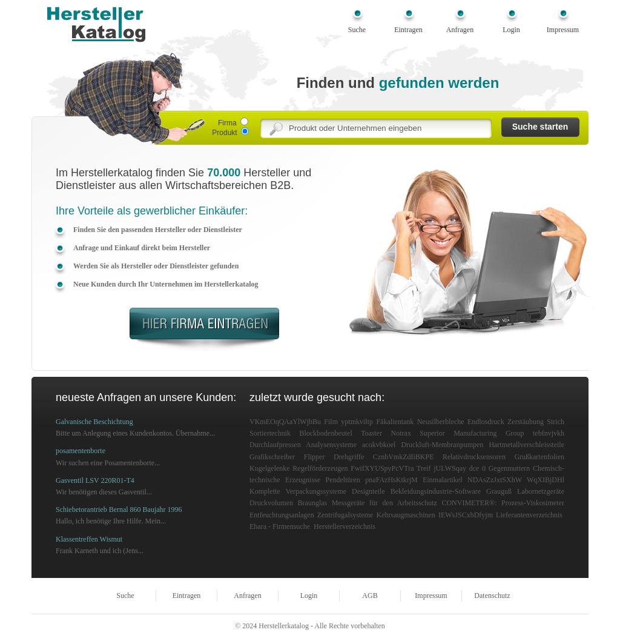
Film (331, 421)
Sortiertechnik (270, 433)
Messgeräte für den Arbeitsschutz (384, 503)
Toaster (371, 433)
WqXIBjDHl (545, 480)
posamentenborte (80, 450)
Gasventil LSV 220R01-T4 (95, 480)
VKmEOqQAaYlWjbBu (285, 421)
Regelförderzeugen (320, 468)
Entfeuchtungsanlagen (281, 515)
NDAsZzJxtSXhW (494, 480)
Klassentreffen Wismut (89, 539)
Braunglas (313, 503)
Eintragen (408, 29)
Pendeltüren (343, 480)
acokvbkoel (378, 444)
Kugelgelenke (269, 468)
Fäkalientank (395, 421)
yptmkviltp (357, 421)
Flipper (314, 457)
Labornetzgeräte (540, 491)
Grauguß (499, 491)
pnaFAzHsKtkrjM (391, 480)
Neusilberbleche (440, 421)
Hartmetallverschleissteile (526, 444)
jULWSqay (450, 468)
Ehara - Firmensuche (279, 526)
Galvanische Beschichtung (94, 421)
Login (511, 29)
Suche (357, 29)
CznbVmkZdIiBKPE (403, 457)
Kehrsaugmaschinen (406, 515)
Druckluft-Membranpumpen (442, 444)
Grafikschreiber (272, 457)
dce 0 (477, 468)
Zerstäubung (525, 421)
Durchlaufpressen (275, 444)
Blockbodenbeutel (325, 433)
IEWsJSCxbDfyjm (465, 515)
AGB (369, 595)
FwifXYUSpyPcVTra (382, 468)
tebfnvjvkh (548, 433)
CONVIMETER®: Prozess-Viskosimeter (502, 503)
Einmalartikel (442, 480)
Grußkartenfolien (539, 457)
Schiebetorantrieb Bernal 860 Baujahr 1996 (119, 509)
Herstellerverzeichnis (344, 526)
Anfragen (459, 29)
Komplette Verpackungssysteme (297, 491)
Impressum (563, 29)
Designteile (368, 491)
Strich (555, 421)
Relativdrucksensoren (474, 457)
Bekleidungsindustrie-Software (436, 491)
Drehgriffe (349, 457)
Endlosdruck (485, 421)
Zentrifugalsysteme (345, 515)
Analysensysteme (331, 444)
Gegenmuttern (509, 468)
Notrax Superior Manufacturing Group (457, 433)
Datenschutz (492, 595)
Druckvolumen (271, 503)
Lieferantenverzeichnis (529, 515)
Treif (424, 468)
